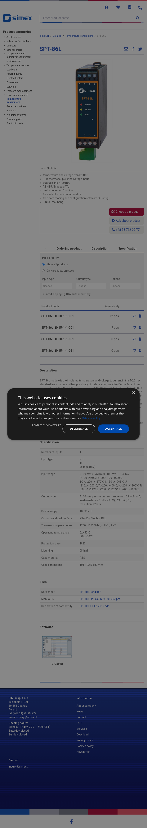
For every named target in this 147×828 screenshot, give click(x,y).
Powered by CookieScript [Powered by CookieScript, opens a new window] (46, 425)
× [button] (133, 392)
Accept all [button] (113, 428)
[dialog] (73, 414)
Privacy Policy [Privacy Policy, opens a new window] (91, 418)
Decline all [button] (79, 428)
